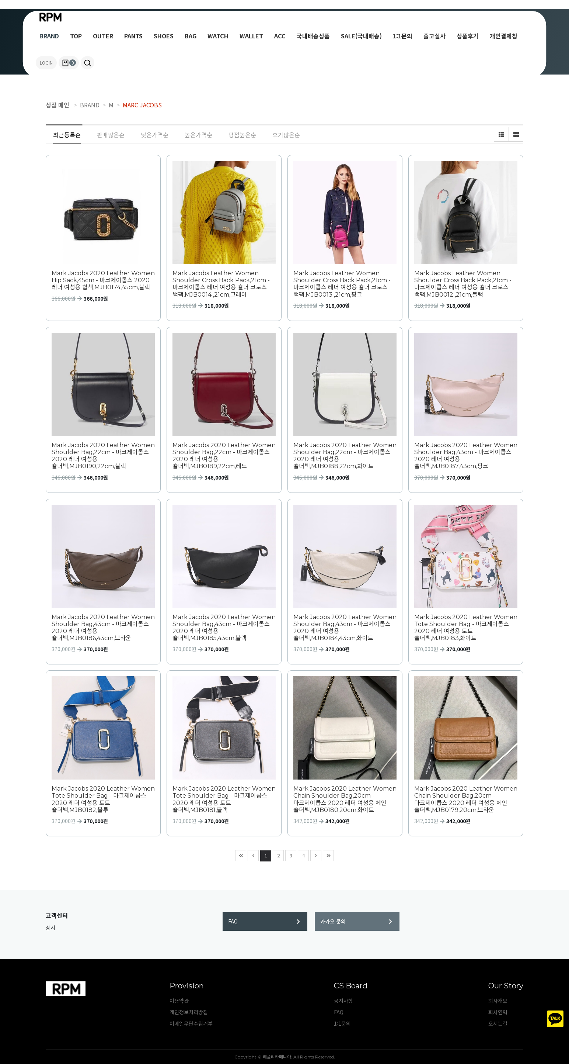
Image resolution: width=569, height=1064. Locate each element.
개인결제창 (503, 35)
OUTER (103, 35)
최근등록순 (67, 134)
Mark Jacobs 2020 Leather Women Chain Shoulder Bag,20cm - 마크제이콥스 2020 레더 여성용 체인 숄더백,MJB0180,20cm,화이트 (345, 799)
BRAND (49, 35)
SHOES (164, 35)
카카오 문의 (356, 921)
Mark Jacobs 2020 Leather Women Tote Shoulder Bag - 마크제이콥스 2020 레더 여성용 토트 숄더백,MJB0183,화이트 (465, 628)
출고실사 (434, 35)
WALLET (251, 35)
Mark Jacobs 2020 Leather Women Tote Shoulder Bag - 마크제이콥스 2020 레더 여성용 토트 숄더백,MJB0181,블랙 (224, 799)
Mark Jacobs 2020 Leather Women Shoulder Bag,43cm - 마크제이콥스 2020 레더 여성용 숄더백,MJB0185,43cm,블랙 (224, 628)
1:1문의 (402, 35)
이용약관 (179, 1000)
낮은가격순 (154, 134)
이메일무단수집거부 (191, 1023)
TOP (76, 35)
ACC (280, 35)
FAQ (264, 921)
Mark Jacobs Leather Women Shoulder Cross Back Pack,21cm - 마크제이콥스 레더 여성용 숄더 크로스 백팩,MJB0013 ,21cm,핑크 (342, 284)
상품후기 (468, 35)
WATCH (217, 35)
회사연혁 (497, 1012)
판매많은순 (111, 134)
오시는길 (497, 1023)
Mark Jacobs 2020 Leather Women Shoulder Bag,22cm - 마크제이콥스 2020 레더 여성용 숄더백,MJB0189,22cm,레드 (224, 456)
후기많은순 (286, 134)
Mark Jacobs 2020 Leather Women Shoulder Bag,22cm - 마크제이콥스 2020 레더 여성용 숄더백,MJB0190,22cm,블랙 (103, 456)
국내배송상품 (313, 35)
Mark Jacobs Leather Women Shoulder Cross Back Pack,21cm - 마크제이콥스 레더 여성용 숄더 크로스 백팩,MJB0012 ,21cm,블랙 (463, 284)
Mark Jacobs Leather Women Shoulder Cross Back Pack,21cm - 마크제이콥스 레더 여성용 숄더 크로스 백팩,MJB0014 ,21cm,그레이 (221, 284)
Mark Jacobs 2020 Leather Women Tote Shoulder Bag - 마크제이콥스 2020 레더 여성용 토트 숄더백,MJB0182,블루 (103, 799)
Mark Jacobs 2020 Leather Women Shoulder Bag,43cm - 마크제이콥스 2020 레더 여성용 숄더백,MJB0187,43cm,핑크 (465, 456)
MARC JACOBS (142, 104)
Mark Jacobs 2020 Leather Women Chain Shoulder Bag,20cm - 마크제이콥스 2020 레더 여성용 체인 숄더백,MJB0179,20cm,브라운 (465, 799)
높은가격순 (198, 134)
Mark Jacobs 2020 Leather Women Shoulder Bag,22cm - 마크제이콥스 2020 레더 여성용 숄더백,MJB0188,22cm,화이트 (345, 456)
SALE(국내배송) (361, 35)
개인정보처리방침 (189, 1012)
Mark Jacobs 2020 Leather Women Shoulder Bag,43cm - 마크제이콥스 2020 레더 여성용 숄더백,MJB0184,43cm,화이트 (345, 628)
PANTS (133, 35)
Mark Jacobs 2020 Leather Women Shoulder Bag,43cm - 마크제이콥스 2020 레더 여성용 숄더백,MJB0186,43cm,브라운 (103, 628)
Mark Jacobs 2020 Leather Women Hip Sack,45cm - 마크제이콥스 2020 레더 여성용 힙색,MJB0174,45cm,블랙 (103, 280)
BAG (190, 35)
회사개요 (497, 1000)
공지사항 (343, 1000)
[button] (87, 62)
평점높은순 (242, 134)
